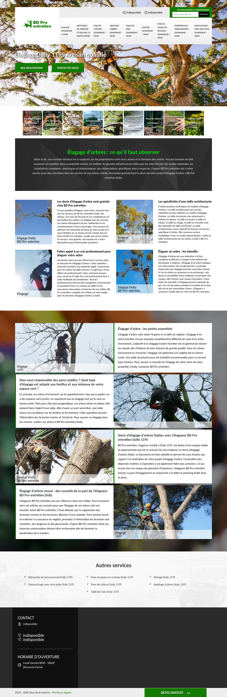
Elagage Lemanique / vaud (66, 31)
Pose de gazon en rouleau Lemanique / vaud (163, 31)
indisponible (133, 12)
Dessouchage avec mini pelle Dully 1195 (51, 584)
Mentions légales (61, 692)
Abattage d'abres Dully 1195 (170, 584)
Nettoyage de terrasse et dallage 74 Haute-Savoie (83, 30)
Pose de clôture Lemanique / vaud (100, 30)
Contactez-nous (68, 68)
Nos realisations (31, 68)
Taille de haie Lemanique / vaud (132, 30)
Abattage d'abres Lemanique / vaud (116, 30)
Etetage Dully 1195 (164, 577)
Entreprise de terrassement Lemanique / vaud (181, 30)
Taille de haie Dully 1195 (105, 591)
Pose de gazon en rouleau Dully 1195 (112, 577)
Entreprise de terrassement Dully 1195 (50, 577)
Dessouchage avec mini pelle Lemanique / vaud (201, 30)
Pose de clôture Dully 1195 (106, 584)
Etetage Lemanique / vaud (147, 31)
